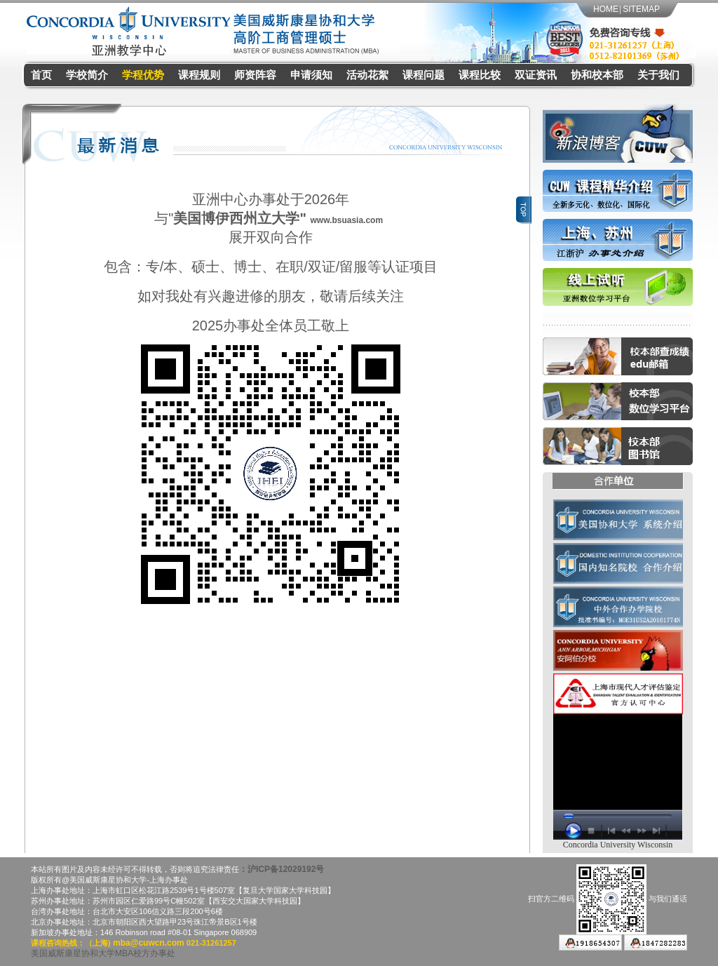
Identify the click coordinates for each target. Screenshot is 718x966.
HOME (605, 9)
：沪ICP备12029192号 (281, 860)
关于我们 (658, 75)
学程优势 (143, 75)
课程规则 (199, 75)
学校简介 (87, 75)
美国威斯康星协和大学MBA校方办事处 (103, 944)
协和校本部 (597, 75)
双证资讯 (536, 75)
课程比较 (480, 75)
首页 (41, 75)
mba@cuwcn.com (147, 934)
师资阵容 (255, 75)
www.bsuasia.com (347, 215)
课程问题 (423, 75)
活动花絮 (367, 75)
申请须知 (311, 75)
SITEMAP (641, 9)
